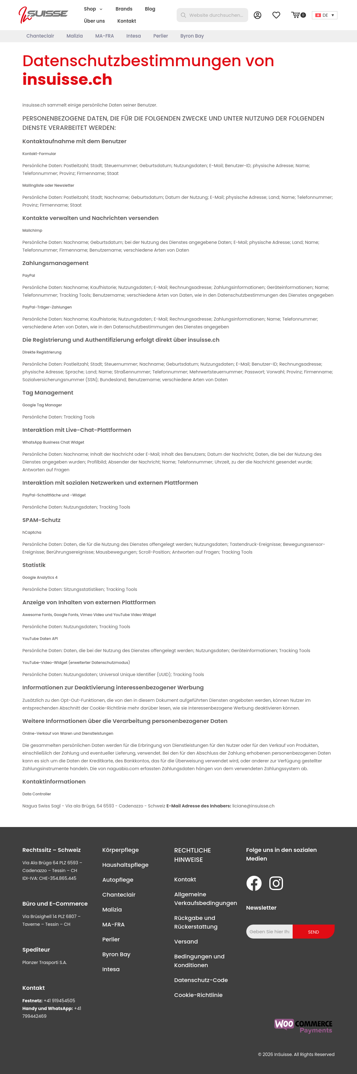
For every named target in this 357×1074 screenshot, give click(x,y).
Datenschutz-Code (201, 980)
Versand (186, 941)
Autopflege (117, 880)
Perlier (111, 939)
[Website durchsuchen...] (212, 15)
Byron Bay (116, 954)
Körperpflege (120, 850)
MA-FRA (113, 924)
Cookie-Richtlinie (198, 995)
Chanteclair (119, 894)
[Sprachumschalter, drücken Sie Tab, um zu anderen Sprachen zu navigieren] (324, 15)
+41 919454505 (59, 1001)
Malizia (112, 909)
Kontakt (185, 879)
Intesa (111, 969)
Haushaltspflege (125, 865)
